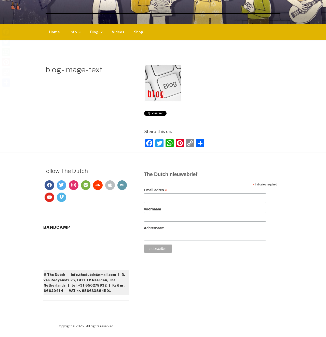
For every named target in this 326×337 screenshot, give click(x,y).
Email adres (155, 190)
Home (54, 32)
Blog (96, 32)
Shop (138, 32)
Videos (118, 32)
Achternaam (154, 228)
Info (76, 32)
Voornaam (152, 209)
